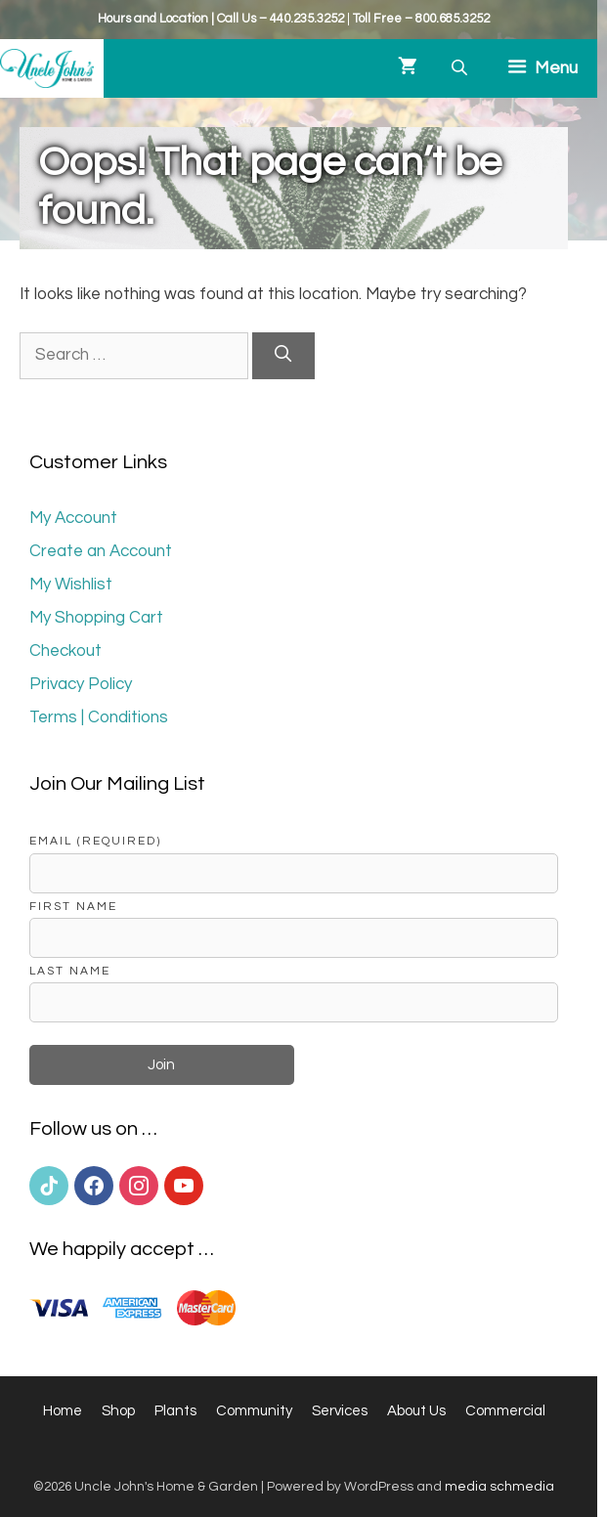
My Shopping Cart (96, 618)
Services (340, 1411)
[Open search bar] (461, 68)
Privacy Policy (80, 684)
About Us (416, 1411)
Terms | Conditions (98, 717)
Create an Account (100, 551)
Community (254, 1411)
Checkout (65, 651)
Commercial (505, 1411)
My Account (73, 518)
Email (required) (95, 840)
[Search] (283, 355)
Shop (118, 1411)
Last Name (69, 970)
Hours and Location (153, 18)
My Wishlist (70, 584)
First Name (73, 906)
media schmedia (499, 1487)
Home (62, 1411)
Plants (175, 1411)
